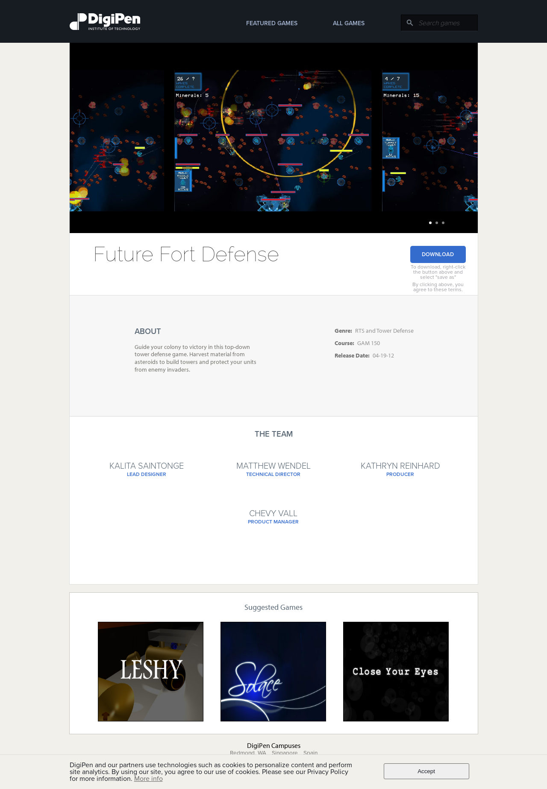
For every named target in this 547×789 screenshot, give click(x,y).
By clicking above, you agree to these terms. (438, 287)
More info (148, 778)
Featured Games (271, 23)
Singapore (285, 753)
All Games (349, 23)
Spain (310, 753)
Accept (426, 771)
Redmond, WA (248, 753)
